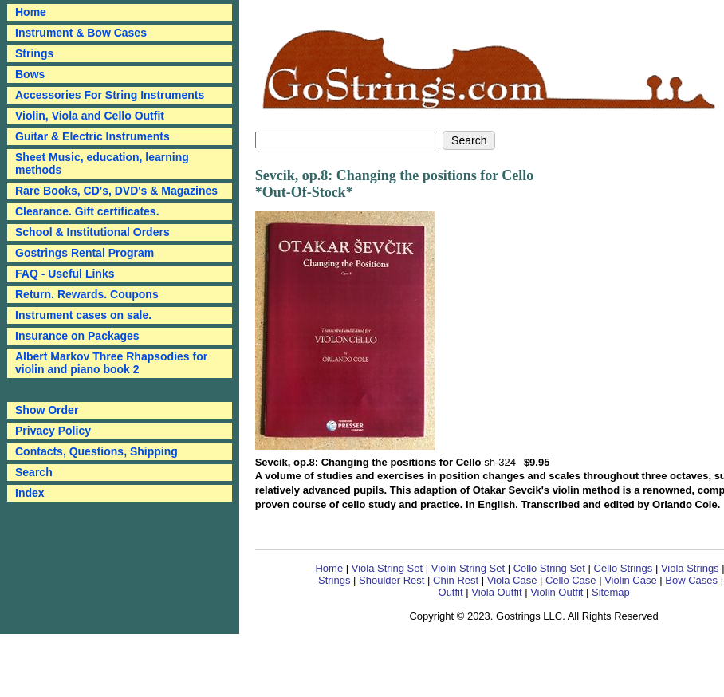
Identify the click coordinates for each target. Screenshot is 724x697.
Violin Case (630, 580)
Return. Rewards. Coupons (87, 294)
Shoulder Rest (391, 580)
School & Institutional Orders (92, 232)
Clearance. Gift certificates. (87, 211)
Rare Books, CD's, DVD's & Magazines (116, 190)
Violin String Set (468, 568)
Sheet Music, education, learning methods (102, 163)
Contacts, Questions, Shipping (96, 451)
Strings (34, 53)
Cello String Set (549, 568)
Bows (30, 74)
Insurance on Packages (77, 335)
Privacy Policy (53, 430)
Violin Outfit (556, 592)
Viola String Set (387, 568)
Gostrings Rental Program (84, 252)
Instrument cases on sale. (83, 315)
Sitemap (611, 592)
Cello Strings (623, 568)
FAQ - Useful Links (64, 273)
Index (30, 492)
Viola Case (510, 580)
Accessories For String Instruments (109, 95)
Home (329, 568)
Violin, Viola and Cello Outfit (89, 115)
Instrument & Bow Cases (81, 32)
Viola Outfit (496, 592)
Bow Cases (691, 580)
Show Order (46, 410)
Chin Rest (455, 580)
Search (34, 472)
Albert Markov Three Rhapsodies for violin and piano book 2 (111, 363)
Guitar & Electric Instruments (92, 136)
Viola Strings (690, 568)
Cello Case (570, 580)
